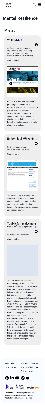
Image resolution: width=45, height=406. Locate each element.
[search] (34, 4)
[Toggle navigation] (40, 4)
